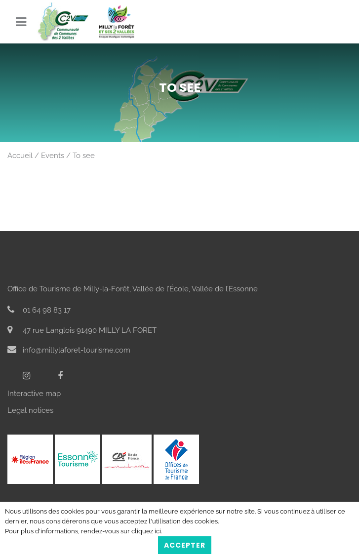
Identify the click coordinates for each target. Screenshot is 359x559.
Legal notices (30, 410)
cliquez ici (146, 531)
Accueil (20, 155)
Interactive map (34, 393)
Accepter (184, 545)
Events (52, 155)
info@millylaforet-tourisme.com (68, 350)
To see (84, 155)
